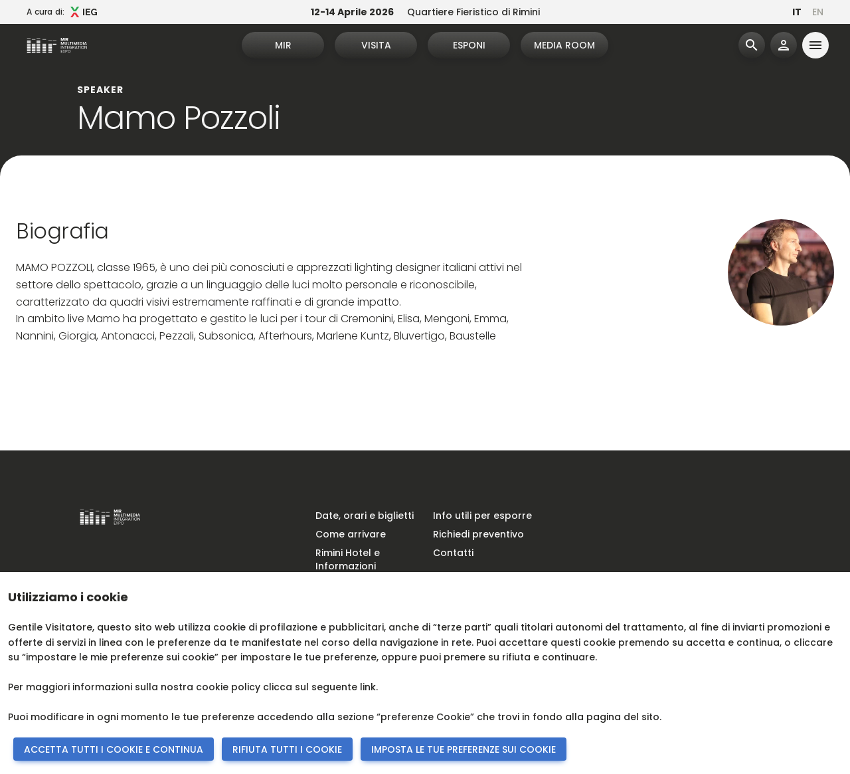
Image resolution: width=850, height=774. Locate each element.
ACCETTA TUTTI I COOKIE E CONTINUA (113, 749)
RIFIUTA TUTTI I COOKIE (287, 749)
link (368, 687)
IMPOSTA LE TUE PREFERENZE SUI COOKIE (463, 749)
